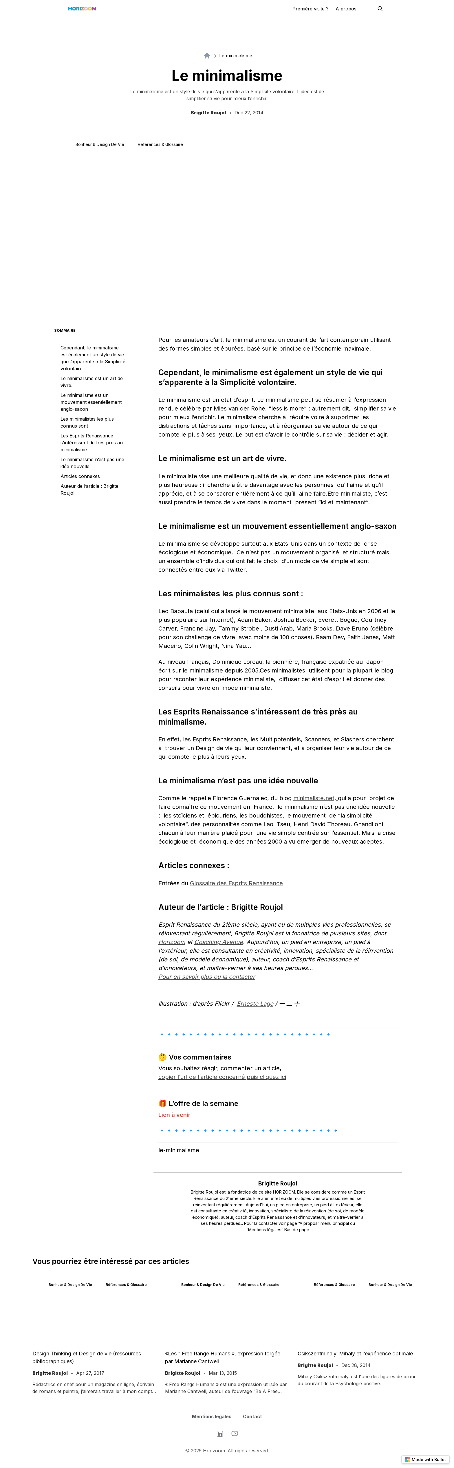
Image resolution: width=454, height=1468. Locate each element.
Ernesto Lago (255, 1003)
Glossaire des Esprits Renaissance (236, 883)
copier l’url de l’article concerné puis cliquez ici (222, 1076)
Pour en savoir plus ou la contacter (206, 976)
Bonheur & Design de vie (100, 144)
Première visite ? (310, 9)
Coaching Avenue (218, 942)
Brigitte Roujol (277, 1183)
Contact (252, 1416)
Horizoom (171, 942)
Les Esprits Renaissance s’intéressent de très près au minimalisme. (92, 442)
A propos (346, 9)
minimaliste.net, (315, 798)
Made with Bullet (425, 1459)
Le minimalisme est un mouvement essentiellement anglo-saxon (91, 402)
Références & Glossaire (160, 144)
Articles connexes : (81, 476)
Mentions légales (211, 1416)
